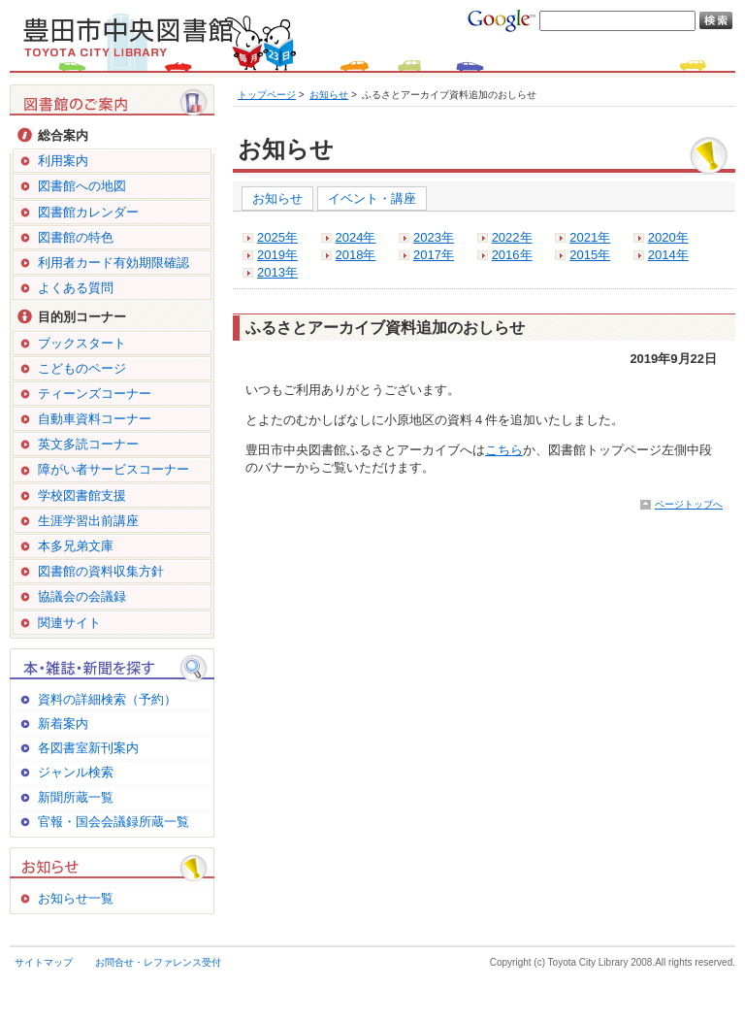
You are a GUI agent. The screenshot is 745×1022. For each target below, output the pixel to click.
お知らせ (328, 94)
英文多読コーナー (88, 444)
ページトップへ (689, 504)
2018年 (356, 254)
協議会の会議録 (82, 596)
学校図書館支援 (82, 495)
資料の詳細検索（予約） (107, 699)
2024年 (356, 237)
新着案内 (63, 723)
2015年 (589, 254)
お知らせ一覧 (75, 898)
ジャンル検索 (75, 772)
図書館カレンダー (88, 212)
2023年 (433, 237)
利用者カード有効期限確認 (113, 262)
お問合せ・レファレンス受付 (158, 962)
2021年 (589, 237)
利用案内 (63, 160)
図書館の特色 (75, 237)
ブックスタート (82, 343)
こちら (504, 450)
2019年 (277, 254)
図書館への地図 (82, 186)
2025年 (277, 237)
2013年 (277, 272)
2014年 (668, 254)
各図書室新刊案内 (88, 748)
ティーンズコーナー (94, 393)
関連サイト (69, 622)
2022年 (512, 237)
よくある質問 (75, 287)
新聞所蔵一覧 (75, 797)
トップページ (267, 94)
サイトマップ (44, 962)
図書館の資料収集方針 (101, 571)
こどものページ (82, 368)
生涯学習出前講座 (88, 520)
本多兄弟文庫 (75, 546)
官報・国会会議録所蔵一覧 (113, 821)
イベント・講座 (372, 198)
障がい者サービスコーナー (113, 469)
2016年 (512, 254)
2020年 (668, 237)
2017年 (433, 254)
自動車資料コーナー (94, 419)
